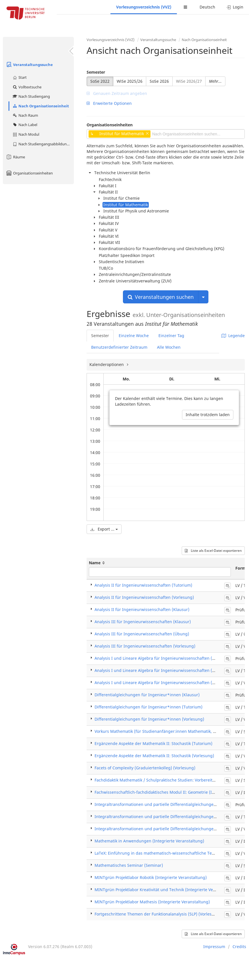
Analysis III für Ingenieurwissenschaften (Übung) (142, 633)
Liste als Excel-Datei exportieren (213, 550)
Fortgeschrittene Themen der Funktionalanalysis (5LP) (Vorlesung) (158, 914)
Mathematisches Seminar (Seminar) (129, 865)
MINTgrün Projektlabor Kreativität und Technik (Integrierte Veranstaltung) (166, 889)
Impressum (214, 946)
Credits (239, 946)
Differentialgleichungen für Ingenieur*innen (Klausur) (147, 694)
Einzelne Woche (134, 335)
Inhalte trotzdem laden (208, 414)
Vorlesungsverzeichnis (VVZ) (143, 7)
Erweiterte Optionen (109, 103)
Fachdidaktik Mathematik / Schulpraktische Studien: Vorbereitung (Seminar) (167, 780)
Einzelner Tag (171, 335)
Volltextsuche (26, 87)
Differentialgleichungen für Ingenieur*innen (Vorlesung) (149, 719)
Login (235, 7)
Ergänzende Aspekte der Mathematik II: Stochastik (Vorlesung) (154, 755)
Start (19, 77)
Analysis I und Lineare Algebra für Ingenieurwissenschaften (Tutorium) (163, 670)
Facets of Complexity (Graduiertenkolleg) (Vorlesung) (145, 767)
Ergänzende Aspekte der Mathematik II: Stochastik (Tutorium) (153, 743)
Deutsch (207, 7)
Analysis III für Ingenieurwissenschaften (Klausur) (143, 621)
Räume (15, 156)
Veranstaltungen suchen (161, 296)
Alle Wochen (169, 347)
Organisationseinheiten (29, 173)
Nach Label (24, 124)
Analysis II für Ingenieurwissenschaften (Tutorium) (143, 585)
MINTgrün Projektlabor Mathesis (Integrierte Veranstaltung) (152, 901)
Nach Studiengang (31, 96)
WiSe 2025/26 (130, 81)
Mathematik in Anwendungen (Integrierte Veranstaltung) (149, 841)
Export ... (104, 529)
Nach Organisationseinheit (40, 105)
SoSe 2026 (159, 81)
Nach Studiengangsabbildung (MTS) (43, 143)
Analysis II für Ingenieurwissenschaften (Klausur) (142, 609)
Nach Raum (25, 115)
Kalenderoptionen (107, 364)
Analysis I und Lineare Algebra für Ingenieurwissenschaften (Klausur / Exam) (168, 658)
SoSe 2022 (100, 81)
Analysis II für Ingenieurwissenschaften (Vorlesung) (144, 597)
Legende (233, 335)
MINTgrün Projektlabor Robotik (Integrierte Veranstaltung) (151, 877)
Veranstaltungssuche (29, 64)
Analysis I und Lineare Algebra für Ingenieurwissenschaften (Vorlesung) (164, 682)
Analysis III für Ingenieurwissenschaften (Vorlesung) (145, 646)
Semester (96, 72)
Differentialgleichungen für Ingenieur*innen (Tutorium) (148, 707)
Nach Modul (25, 134)
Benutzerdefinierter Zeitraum (119, 347)
